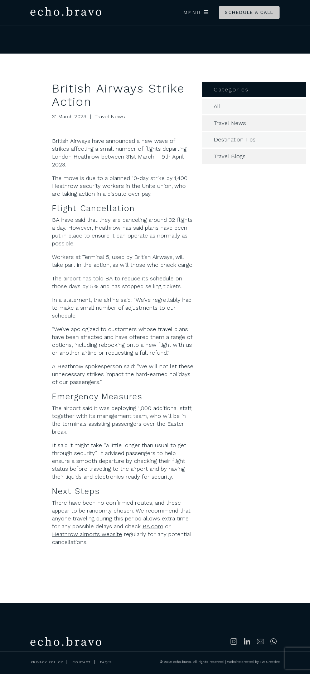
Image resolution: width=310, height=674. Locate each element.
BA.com (152, 526)
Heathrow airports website (87, 534)
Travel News (230, 123)
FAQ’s (106, 662)
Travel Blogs (230, 156)
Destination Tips (235, 139)
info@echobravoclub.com (260, 641)
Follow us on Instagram (234, 641)
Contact (81, 662)
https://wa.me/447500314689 (274, 641)
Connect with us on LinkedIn (247, 641)
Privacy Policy (46, 662)
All (217, 106)
